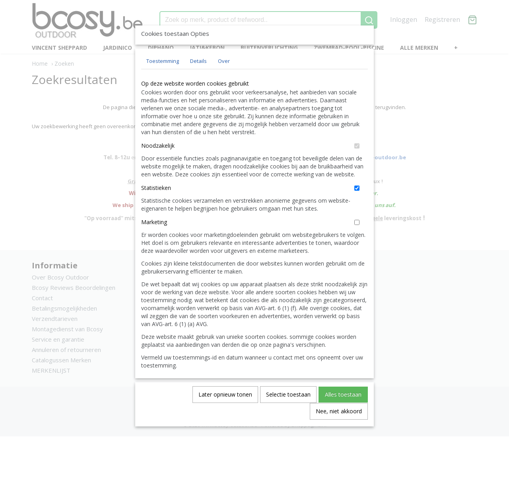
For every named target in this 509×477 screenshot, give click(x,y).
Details (198, 79)
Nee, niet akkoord (339, 429)
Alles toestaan (343, 412)
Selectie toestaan (288, 412)
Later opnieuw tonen (225, 412)
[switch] (356, 164)
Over (224, 79)
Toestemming (162, 79)
